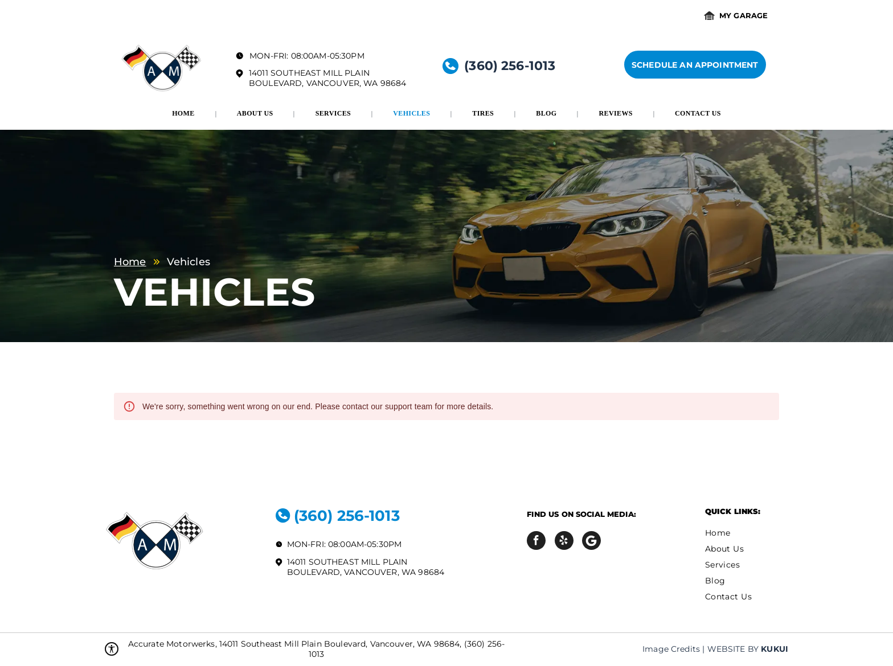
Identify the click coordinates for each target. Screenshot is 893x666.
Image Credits (671, 649)
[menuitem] (184, 113)
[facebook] (536, 542)
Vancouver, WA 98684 (356, 83)
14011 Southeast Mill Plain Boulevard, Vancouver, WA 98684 (366, 567)
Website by (733, 649)
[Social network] (591, 542)
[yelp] (564, 542)
